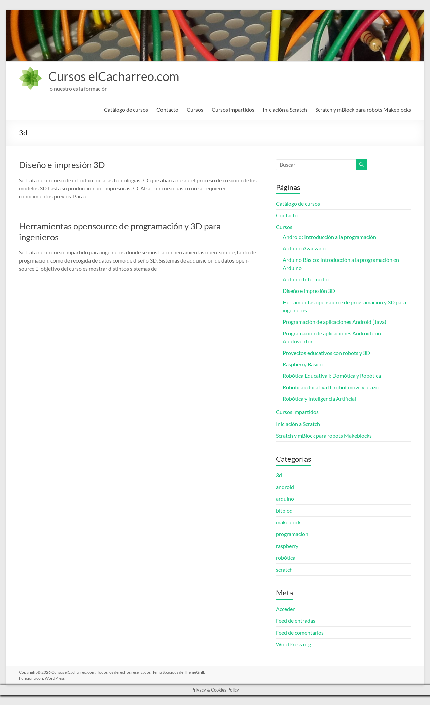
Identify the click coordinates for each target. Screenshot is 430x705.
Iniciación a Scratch (285, 109)
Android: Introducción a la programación (329, 237)
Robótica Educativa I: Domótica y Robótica (332, 375)
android (285, 487)
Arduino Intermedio (306, 279)
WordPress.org (293, 644)
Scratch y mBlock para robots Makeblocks (363, 109)
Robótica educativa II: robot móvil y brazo (331, 387)
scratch (284, 569)
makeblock (288, 522)
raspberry (287, 546)
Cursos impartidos (233, 109)
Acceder (285, 609)
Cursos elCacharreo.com (113, 76)
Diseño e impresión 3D (62, 164)
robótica (285, 557)
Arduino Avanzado (304, 248)
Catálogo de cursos (126, 109)
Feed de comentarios (300, 632)
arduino (285, 498)
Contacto (167, 109)
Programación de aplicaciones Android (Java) (334, 321)
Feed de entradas (295, 620)
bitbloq (284, 510)
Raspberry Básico (303, 364)
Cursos (195, 109)
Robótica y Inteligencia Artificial (319, 398)
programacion (292, 534)
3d (279, 475)
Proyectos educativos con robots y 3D (326, 352)
